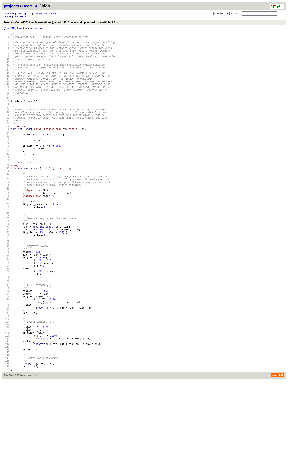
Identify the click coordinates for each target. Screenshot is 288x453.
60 (7, 234)
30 (7, 133)
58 (7, 228)
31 (7, 136)
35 (7, 150)
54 (7, 214)
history (7, 16)
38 (7, 160)
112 (7, 411)
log (29, 13)
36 (7, 153)
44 (7, 180)
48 (7, 194)
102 (7, 377)
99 (7, 367)
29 (7, 129)
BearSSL (30, 6)
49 (7, 197)
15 (7, 82)
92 (7, 343)
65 (7, 251)
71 (7, 272)
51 (7, 204)
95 (7, 353)
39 (7, 163)
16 (7, 85)
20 (7, 99)
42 (7, 173)
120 (7, 438)
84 (7, 316)
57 (7, 224)
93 (7, 346)
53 (7, 211)
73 (7, 278)
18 (7, 92)
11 (7, 68)
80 (7, 302)
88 (7, 329)
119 (7, 434)
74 (7, 282)
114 (7, 417)
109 (7, 401)
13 (7, 75)
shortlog (21, 13)
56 (7, 221)
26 (7, 119)
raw (16, 16)
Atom (274, 447)
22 (7, 106)
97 (7, 360)
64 (7, 248)
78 (7, 295)
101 (7, 373)
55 (7, 217)
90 (7, 336)
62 (7, 241)
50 (7, 200)
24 (7, 112)
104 (7, 384)
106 (7, 390)
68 (7, 262)
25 (7, 116)
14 (7, 78)
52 (7, 207)
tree (60, 13)
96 (7, 356)
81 (7, 306)
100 (7, 370)
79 (7, 299)
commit (38, 13)
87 (7, 326)
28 (7, 126)
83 (7, 312)
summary (9, 13)
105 (7, 387)
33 (7, 143)
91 (7, 339)
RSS (281, 447)
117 (7, 428)
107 (7, 394)
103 (7, 380)
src (21, 28)
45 (7, 184)
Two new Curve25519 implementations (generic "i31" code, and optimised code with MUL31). (61, 22)
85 (7, 319)
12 (7, 72)
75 (7, 285)
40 (7, 167)
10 (7, 65)
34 (7, 146)
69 (7, 265)
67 (7, 258)
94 (7, 350)
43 (7, 177)
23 (7, 109)
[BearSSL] (10, 28)
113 (7, 414)
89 (7, 333)
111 (7, 407)
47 (7, 190)
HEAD (23, 16)
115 (7, 421)
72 (7, 275)
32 (7, 139)
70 (7, 268)
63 (7, 245)
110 (7, 404)
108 (7, 397)
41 (7, 170)
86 (7, 323)
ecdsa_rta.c (37, 28)
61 (7, 238)
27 (7, 122)
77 (7, 292)
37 (7, 156)
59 (7, 231)
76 (7, 289)
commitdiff (50, 13)
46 (7, 187)
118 (7, 431)
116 (7, 424)
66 (7, 255)
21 (7, 102)
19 (7, 95)
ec (26, 28)
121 (7, 441)
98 (7, 363)
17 (7, 89)
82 (7, 309)
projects (11, 6)
